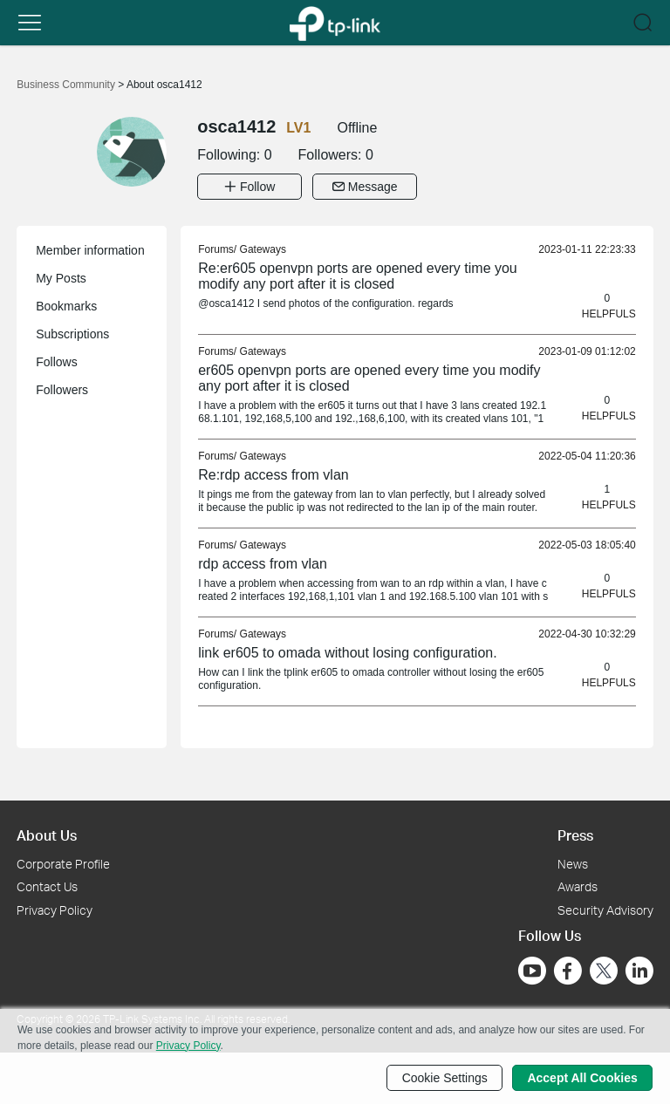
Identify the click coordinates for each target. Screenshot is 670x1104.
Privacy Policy (54, 910)
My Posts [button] (61, 278)
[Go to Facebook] (568, 971)
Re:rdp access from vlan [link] (273, 474)
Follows (56, 362)
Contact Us (47, 886)
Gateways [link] (263, 249)
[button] (30, 22)
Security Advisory (605, 910)
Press (575, 835)
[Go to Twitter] (604, 972)
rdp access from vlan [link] (262, 563)
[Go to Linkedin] (639, 971)
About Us (47, 835)
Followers (62, 390)
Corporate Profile (63, 862)
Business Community (67, 84)
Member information (90, 250)
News (572, 862)
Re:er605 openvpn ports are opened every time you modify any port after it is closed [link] (357, 276)
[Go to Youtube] (532, 971)
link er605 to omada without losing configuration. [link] (347, 652)
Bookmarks (66, 306)
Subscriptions (72, 334)
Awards (577, 886)
